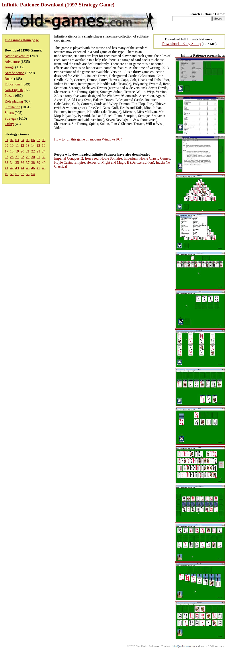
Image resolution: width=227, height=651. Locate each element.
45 (27, 168)
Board (9, 79)
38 (33, 162)
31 (38, 157)
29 (27, 157)
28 (22, 157)
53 (27, 174)
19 (17, 151)
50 (12, 174)
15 (38, 145)
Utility (9, 124)
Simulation (12, 107)
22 (33, 151)
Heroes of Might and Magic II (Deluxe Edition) (120, 162)
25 (6, 157)
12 (22, 145)
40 (43, 162)
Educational (13, 84)
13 (27, 145)
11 (17, 145)
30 (33, 157)
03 (17, 140)
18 (12, 151)
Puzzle (9, 95)
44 (22, 168)
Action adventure (17, 56)
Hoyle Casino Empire (69, 162)
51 (17, 174)
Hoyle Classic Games (154, 158)
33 (6, 162)
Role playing (14, 101)
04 (22, 140)
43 (17, 168)
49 (6, 174)
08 (43, 140)
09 (6, 145)
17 (6, 151)
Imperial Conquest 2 (68, 158)
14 (33, 145)
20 (22, 151)
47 (38, 168)
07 (38, 140)
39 (38, 162)
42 (12, 168)
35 (17, 162)
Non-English (14, 90)
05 (27, 140)
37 (27, 162)
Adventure (12, 61)
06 (33, 140)
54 (33, 174)
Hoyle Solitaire (111, 158)
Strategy (10, 118)
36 (22, 162)
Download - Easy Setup (181, 43)
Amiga (9, 67)
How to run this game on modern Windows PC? (88, 139)
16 (43, 145)
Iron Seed (92, 158)
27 (17, 157)
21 (27, 151)
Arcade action (14, 73)
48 (43, 168)
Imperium (131, 158)
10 (12, 145)
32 (43, 157)
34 (12, 162)
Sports (9, 113)
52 (22, 174)
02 (12, 140)
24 (43, 151)
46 (33, 168)
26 (12, 157)
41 (6, 168)
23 (38, 151)
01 (6, 140)
